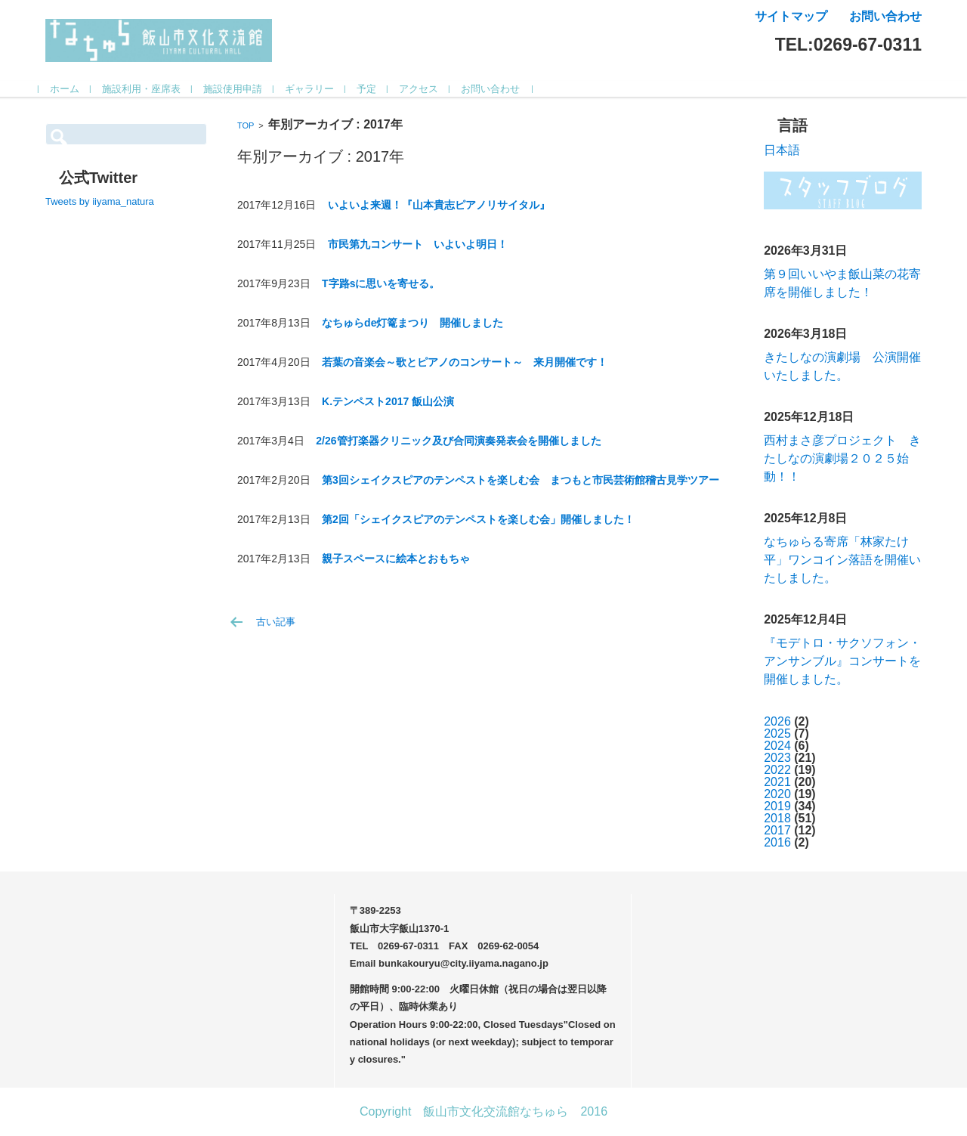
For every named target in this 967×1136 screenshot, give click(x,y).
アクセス (425, 88)
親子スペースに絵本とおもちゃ (396, 559)
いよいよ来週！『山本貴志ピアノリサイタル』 (439, 205)
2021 (777, 781)
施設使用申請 (239, 88)
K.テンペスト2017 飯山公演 (388, 401)
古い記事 (275, 621)
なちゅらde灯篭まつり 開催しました (412, 323)
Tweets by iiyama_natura (99, 201)
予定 (373, 88)
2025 (777, 733)
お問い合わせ (497, 88)
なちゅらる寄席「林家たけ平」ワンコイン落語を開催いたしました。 (842, 559)
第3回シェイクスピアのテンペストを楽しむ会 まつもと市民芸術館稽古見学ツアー (520, 480)
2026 (777, 721)
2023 (777, 757)
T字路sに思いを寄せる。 (381, 283)
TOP (245, 125)
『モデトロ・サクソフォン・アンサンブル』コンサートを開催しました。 (842, 661)
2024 (777, 745)
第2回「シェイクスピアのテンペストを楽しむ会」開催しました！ (478, 519)
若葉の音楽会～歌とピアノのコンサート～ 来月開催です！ (464, 362)
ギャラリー (316, 88)
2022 (777, 769)
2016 (777, 842)
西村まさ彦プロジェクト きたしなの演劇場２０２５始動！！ (842, 458)
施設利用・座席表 (148, 88)
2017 (777, 830)
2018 (777, 818)
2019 (777, 806)
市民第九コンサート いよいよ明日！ (418, 244)
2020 (777, 794)
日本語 (782, 150)
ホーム (71, 88)
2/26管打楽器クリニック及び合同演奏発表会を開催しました (458, 441)
